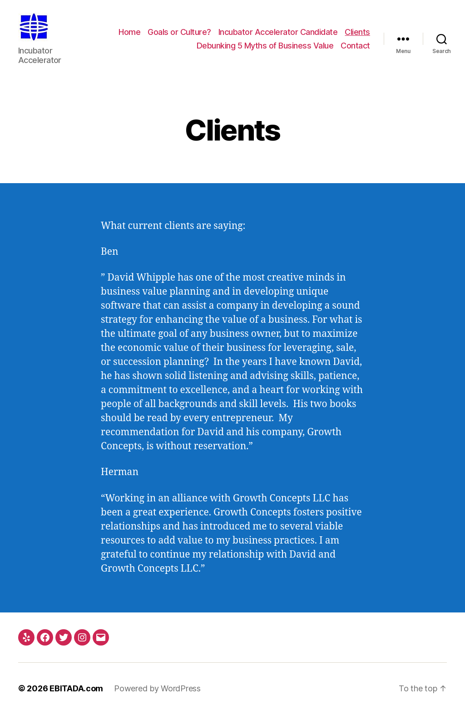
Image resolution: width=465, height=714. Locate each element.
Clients (357, 32)
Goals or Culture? (179, 32)
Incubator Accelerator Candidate (278, 32)
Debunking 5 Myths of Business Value (265, 45)
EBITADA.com (76, 688)
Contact (355, 45)
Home (129, 32)
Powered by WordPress (157, 688)
